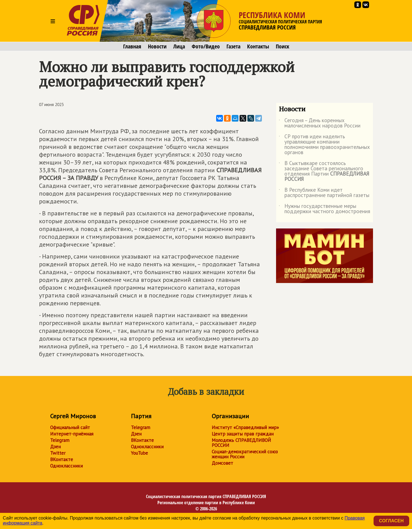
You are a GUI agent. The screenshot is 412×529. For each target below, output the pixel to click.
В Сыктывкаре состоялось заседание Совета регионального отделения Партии (324, 171)
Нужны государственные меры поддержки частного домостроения (324, 209)
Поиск (282, 46)
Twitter (57, 453)
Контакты (258, 46)
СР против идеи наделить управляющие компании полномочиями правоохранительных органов (324, 145)
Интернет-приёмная (71, 433)
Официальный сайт (70, 427)
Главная (132, 46)
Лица (179, 46)
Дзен (55, 446)
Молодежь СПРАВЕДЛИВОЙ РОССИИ (241, 443)
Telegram (59, 440)
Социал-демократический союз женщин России (245, 454)
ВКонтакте (61, 459)
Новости (157, 46)
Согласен (391, 520)
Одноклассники (66, 465)
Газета (233, 46)
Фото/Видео (206, 46)
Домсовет (222, 463)
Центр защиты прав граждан (243, 433)
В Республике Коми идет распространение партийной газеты (324, 192)
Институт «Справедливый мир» (245, 427)
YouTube (139, 453)
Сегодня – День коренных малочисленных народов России (319, 123)
